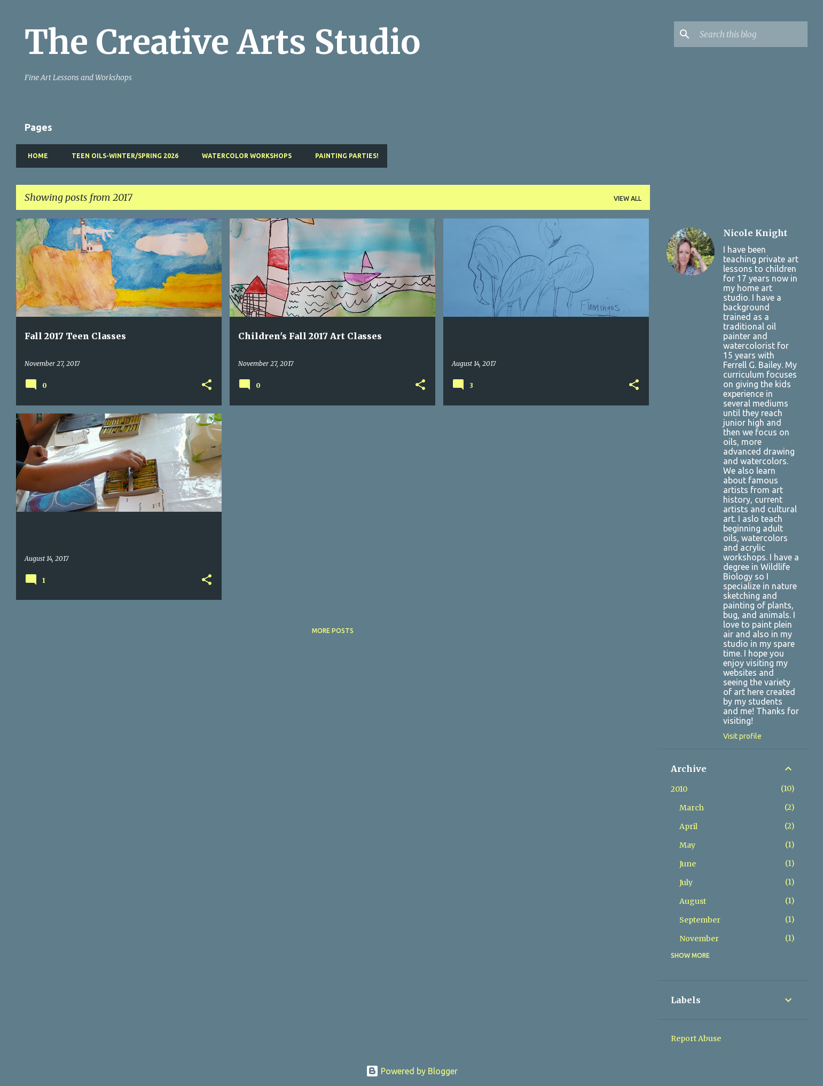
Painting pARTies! (343, 155)
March (691, 807)
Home (35, 155)
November (699, 938)
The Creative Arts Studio (222, 42)
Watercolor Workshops (243, 155)
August (692, 901)
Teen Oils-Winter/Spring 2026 (121, 155)
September (699, 920)
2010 (679, 789)
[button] (206, 385)
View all (627, 198)
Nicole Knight (755, 233)
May (687, 845)
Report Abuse (696, 1038)
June (687, 864)
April (688, 826)
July (686, 882)
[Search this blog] (751, 34)
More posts (333, 630)
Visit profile (742, 736)
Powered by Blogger (412, 1071)
